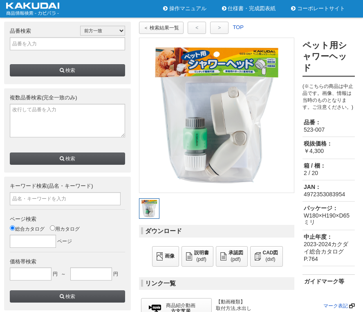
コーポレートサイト (318, 8)
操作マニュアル (184, 8)
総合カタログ (27, 229)
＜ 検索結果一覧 (161, 28)
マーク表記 (335, 306)
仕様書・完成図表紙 (249, 8)
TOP (238, 27)
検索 (67, 70)
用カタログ (65, 229)
